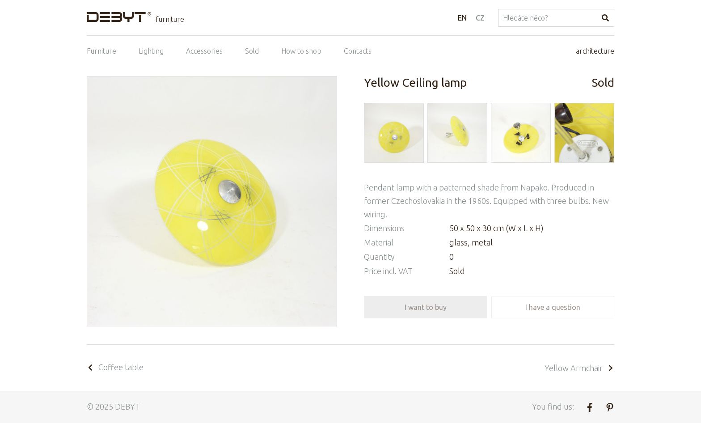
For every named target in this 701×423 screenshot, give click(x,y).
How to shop (301, 51)
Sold (252, 51)
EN (462, 18)
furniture (170, 19)
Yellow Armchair (579, 368)
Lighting (151, 51)
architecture (595, 51)
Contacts (358, 51)
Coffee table (115, 367)
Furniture (101, 51)
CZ (480, 18)
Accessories (204, 51)
